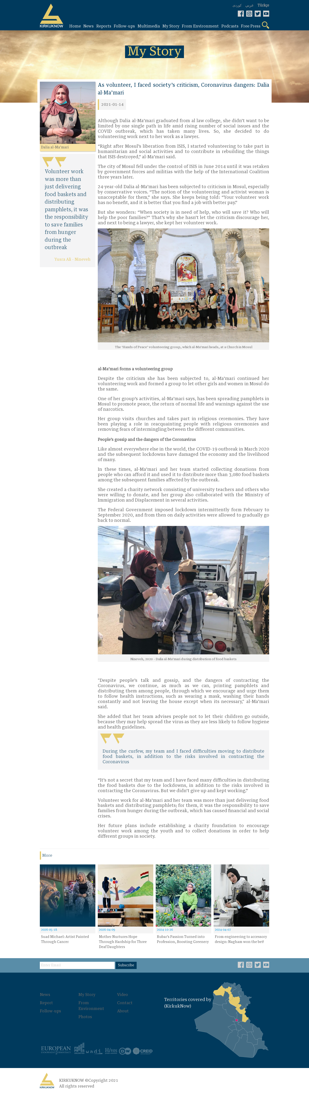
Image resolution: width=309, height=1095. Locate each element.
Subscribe (126, 965)
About (123, 1011)
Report (46, 1003)
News (45, 995)
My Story (86, 995)
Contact (125, 1003)
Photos (85, 1017)
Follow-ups (50, 1011)
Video (122, 995)
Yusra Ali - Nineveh (72, 259)
